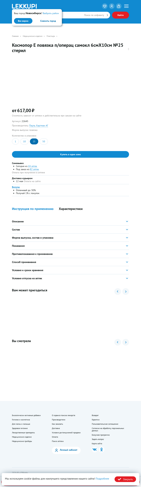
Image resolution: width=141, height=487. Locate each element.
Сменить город (48, 20)
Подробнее (102, 478)
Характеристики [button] (71, 209)
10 (24, 141)
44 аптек (32, 166)
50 (43, 141)
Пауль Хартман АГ (38, 125)
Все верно (23, 20)
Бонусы (16, 187)
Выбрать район (51, 13)
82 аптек (34, 169)
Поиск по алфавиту (94, 15)
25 (34, 141)
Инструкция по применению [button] (33, 209)
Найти (120, 15)
